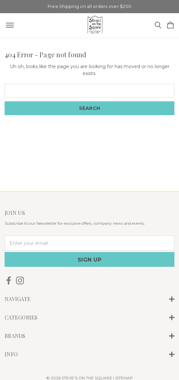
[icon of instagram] (20, 280)
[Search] (158, 25)
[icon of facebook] (9, 280)
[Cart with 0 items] (170, 25)
